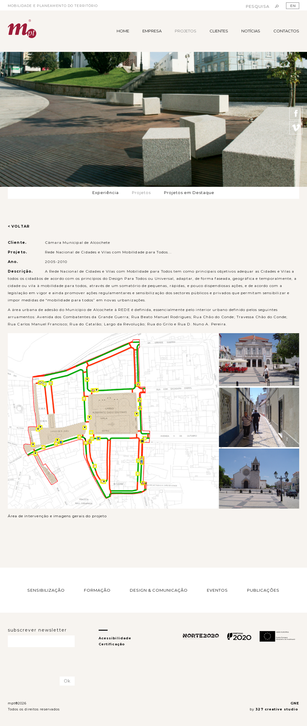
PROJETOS (185, 30)
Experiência (105, 192)
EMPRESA (152, 30)
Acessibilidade (115, 638)
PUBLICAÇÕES (263, 589)
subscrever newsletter (37, 630)
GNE (295, 703)
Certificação (112, 644)
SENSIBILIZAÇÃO (46, 589)
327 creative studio (277, 709)
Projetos (141, 192)
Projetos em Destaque (189, 192)
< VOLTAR (19, 226)
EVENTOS (217, 589)
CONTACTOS (286, 30)
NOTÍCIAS (250, 30)
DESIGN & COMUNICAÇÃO (159, 589)
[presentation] (43, 662)
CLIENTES (219, 30)
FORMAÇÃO (97, 589)
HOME (123, 30)
